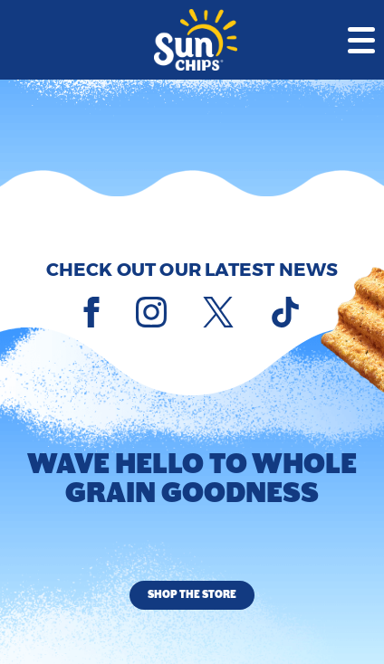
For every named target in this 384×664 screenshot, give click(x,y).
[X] (218, 312)
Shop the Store (192, 595)
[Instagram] (151, 312)
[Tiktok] (285, 312)
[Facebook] (91, 312)
